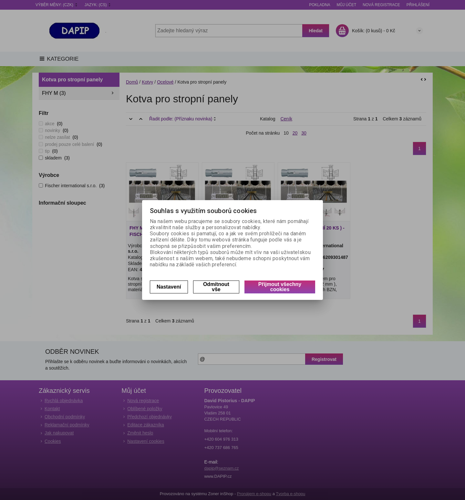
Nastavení (169, 287)
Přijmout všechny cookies (279, 286)
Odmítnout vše (216, 286)
